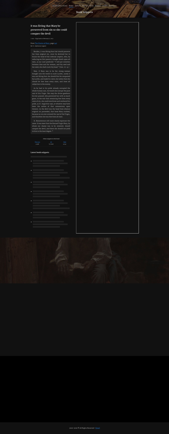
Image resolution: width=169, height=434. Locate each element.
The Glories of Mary (42, 43)
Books (71, 6)
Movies (85, 6)
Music (91, 6)
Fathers (78, 6)
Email (97, 428)
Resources (113, 6)
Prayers (98, 6)
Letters (105, 6)
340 (55, 43)
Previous (37, 142)
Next (64, 142)
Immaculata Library (59, 6)
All (51, 142)
